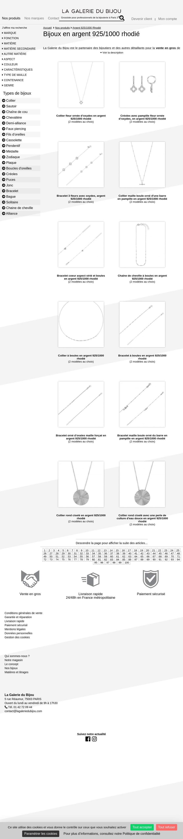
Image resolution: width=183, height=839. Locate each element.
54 (75, 566)
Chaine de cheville (17, 208)
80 (93, 569)
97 (107, 572)
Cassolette (12, 140)
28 (57, 563)
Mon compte (167, 19)
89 (148, 569)
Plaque (9, 162)
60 (111, 566)
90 (154, 569)
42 (141, 563)
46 (166, 563)
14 (111, 560)
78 (81, 569)
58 (99, 566)
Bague (9, 196)
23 (165, 560)
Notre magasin (14, 669)
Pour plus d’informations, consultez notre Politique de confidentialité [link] (111, 833)
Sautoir (9, 106)
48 (178, 563)
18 (135, 560)
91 (160, 569)
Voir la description (111, 62)
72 (45, 569)
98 (113, 572)
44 (154, 563)
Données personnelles (18, 642)
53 (69, 566)
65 (141, 566)
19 (141, 560)
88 (141, 569)
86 (129, 569)
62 (123, 566)
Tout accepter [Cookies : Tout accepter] (142, 827)
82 (105, 569)
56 (87, 566)
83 (111, 569)
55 (81, 566)
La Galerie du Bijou (19, 704)
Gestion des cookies (17, 646)
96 (101, 572)
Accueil (47, 27)
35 (99, 563)
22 (159, 560)
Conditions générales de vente (23, 622)
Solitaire (10, 202)
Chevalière (12, 117)
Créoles (10, 174)
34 (93, 563)
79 (87, 569)
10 (86, 560)
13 (105, 560)
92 (166, 569)
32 (81, 563)
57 (93, 566)
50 (51, 566)
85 (123, 569)
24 (171, 560)
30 (69, 563)
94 (178, 569)
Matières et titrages (16, 681)
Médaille (10, 151)
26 (45, 563)
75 (63, 569)
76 (69, 569)
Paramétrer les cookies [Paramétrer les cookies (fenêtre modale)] (40, 833)
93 (172, 569)
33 (87, 563)
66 (148, 566)
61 (117, 566)
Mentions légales (15, 638)
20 (147, 560)
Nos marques (34, 18)
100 (127, 572)
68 (160, 566)
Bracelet (10, 191)
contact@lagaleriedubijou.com (23, 720)
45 (160, 563)
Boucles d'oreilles (17, 168)
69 (166, 566)
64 (135, 566)
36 (105, 563)
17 (129, 560)
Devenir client (141, 19)
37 (111, 563)
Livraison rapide (14, 630)
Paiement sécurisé (16, 634)
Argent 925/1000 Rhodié (87, 27)
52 (63, 566)
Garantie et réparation (18, 626)
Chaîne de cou (14, 112)
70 (172, 566)
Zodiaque (11, 157)
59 (105, 566)
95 (95, 572)
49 (45, 566)
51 (57, 566)
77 (75, 569)
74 (57, 569)
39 (123, 563)
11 (93, 560)
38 (117, 563)
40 (129, 563)
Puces (8, 179)
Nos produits (11, 18)
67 (154, 566)
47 (172, 563)
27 (51, 563)
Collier (9, 100)
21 (153, 560)
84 (117, 569)
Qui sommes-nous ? (17, 665)
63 (129, 566)
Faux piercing (14, 129)
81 (99, 569)
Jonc (7, 185)
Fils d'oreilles (13, 134)
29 (63, 563)
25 (177, 560)
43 (148, 563)
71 (178, 566)
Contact (53, 18)
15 (117, 560)
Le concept (11, 673)
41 (135, 563)
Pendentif (11, 145)
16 (123, 560)
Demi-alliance (14, 123)
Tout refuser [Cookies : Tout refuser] (166, 827)
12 (99, 560)
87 (135, 569)
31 (75, 563)
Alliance (10, 213)
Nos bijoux (11, 677)
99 (120, 572)
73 (51, 569)
